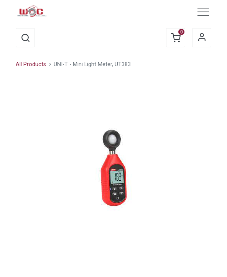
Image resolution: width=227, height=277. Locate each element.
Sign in (201, 37)
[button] (25, 37)
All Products (31, 64)
